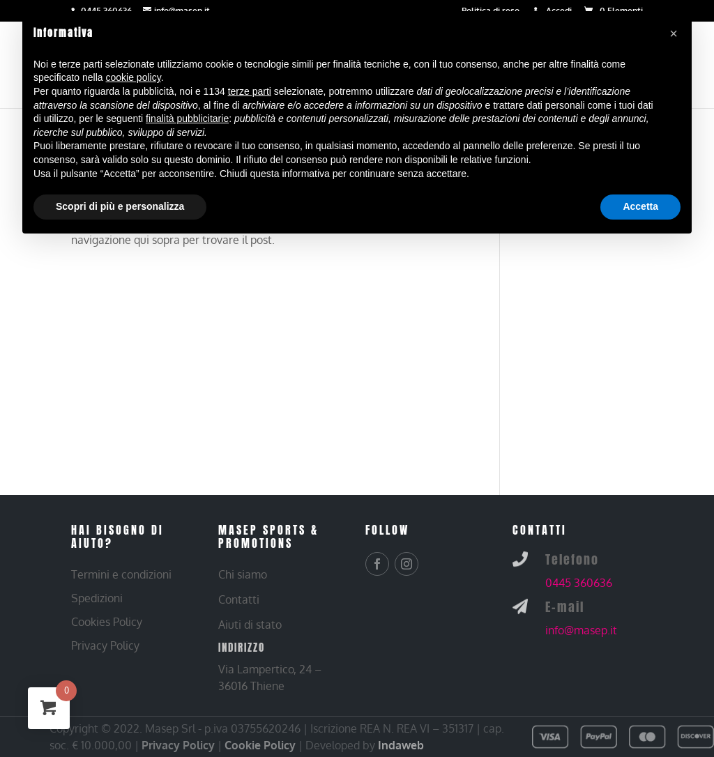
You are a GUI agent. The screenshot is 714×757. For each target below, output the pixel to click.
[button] (673, 33)
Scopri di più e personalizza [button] (120, 206)
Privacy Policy (178, 745)
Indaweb (401, 745)
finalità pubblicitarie (187, 118)
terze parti (249, 91)
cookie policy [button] (133, 77)
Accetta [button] (640, 206)
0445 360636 (578, 583)
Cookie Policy (260, 745)
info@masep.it (581, 630)
